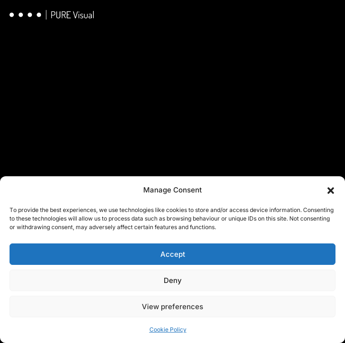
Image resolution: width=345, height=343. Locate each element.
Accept (172, 254)
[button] (330, 190)
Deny (173, 280)
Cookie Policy (168, 329)
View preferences (172, 306)
